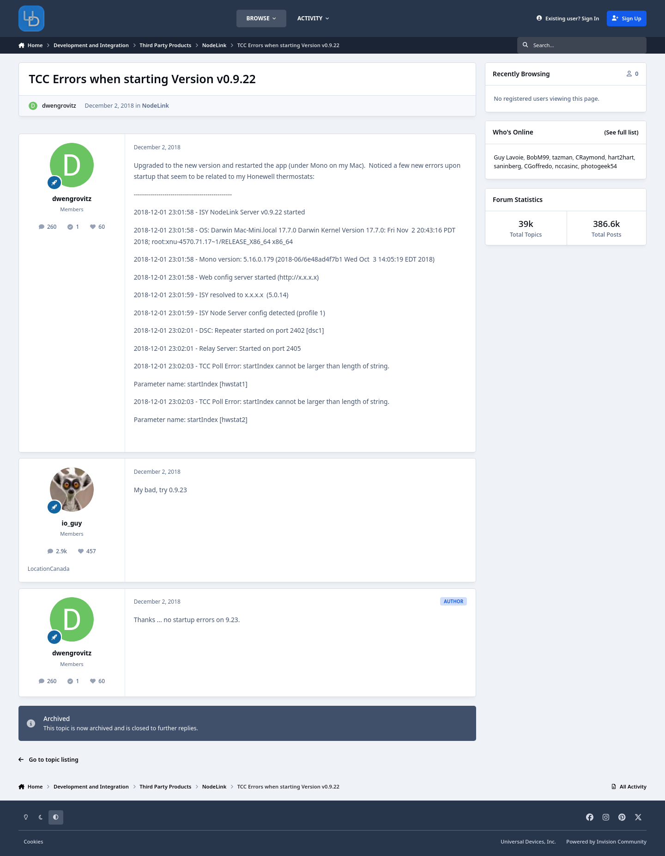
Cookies (33, 841)
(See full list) (621, 132)
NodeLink (155, 106)
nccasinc (566, 166)
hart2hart (621, 157)
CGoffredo (538, 166)
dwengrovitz (59, 106)
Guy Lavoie (508, 157)
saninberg (507, 166)
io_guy (72, 523)
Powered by (606, 841)
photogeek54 (599, 166)
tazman (562, 157)
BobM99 (537, 157)
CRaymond (590, 157)
